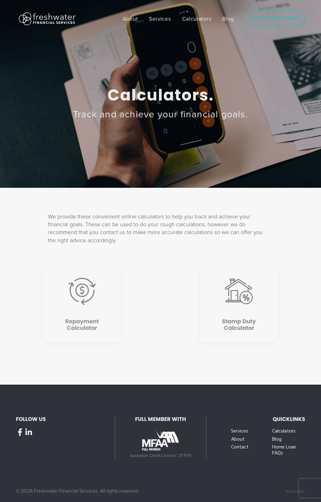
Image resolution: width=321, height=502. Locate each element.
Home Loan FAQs (284, 450)
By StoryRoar (295, 491)
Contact (240, 447)
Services (239, 431)
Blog (277, 440)
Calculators (284, 431)
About (238, 440)
